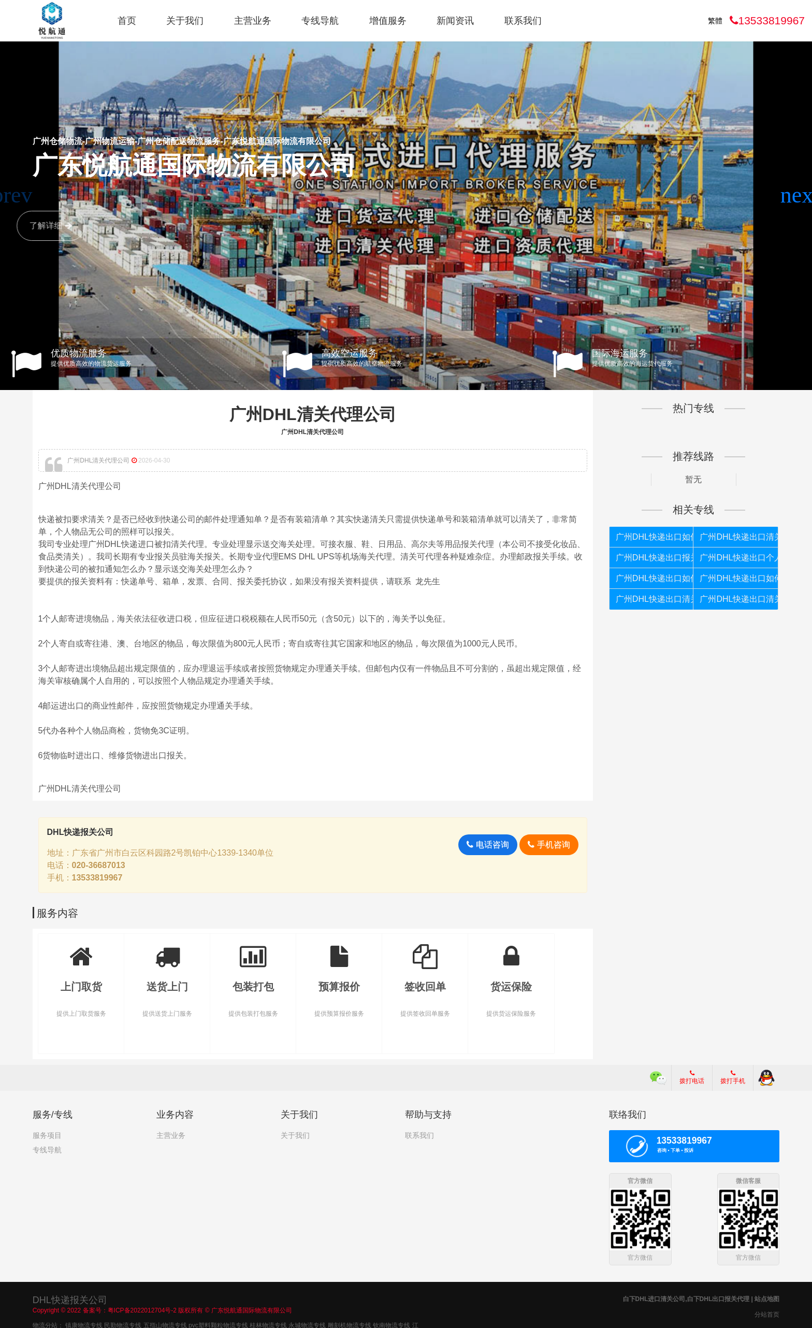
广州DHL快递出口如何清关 (655, 578)
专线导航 (320, 21)
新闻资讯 (455, 21)
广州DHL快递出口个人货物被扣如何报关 (739, 557)
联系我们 (523, 21)
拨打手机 (732, 1077)
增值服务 (388, 21)
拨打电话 (691, 1077)
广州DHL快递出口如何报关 (655, 536)
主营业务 (252, 21)
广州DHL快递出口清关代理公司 (739, 536)
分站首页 (767, 1314)
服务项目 (47, 1135)
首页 (127, 21)
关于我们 (185, 21)
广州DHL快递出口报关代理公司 (655, 557)
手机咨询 (549, 844)
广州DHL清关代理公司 (312, 414)
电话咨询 (488, 844)
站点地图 (767, 1298)
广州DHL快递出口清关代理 (655, 599)
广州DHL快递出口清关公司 (739, 599)
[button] (800, 195)
